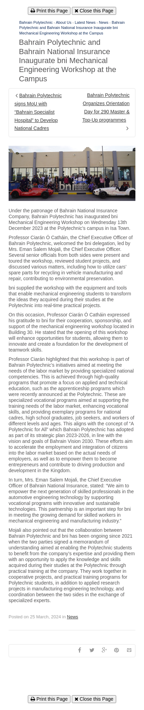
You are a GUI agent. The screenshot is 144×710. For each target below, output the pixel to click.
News (104, 22)
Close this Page (94, 10)
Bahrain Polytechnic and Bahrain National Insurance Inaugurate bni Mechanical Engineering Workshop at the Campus (72, 27)
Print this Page (49, 10)
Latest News (85, 22)
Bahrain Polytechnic (36, 22)
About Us (63, 22)
